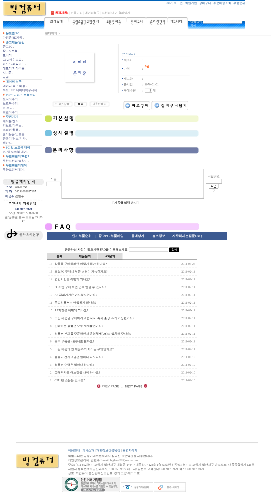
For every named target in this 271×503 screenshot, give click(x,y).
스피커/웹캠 (10, 130)
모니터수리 (10, 99)
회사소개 (88, 456)
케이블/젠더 (10, 121)
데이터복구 (92, 13)
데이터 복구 (14, 81)
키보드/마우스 (12, 125)
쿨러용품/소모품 (13, 134)
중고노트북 (10, 51)
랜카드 (7, 143)
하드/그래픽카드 (13, 64)
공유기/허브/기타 (14, 138)
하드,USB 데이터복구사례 (20, 90)
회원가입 (191, 3)
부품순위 (239, 3)
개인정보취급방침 (108, 456)
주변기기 (12, 116)
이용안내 (74, 456)
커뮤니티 (76, 13)
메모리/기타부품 (13, 68)
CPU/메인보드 (12, 59)
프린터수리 (10, 112)
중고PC (7, 46)
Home (168, 3)
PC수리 (7, 108)
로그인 (178, 3)
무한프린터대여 (16, 165)
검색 (193, 25)
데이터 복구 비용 (14, 86)
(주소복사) (128, 54)
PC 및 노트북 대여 (18, 147)
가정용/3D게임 (12, 37)
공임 (6, 77)
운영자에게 (130, 456)
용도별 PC (13, 33)
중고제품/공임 (15, 42)
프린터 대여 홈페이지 (116, 13)
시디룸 (7, 72)
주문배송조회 (222, 3)
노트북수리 (10, 103)
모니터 (7, 55)
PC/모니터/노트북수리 (21, 95)
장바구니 (205, 3)
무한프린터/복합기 (18, 156)
